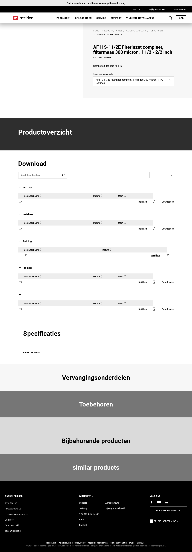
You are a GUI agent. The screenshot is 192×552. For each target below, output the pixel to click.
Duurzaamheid (12, 525)
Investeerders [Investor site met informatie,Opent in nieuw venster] (11, 508)
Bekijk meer (32, 352)
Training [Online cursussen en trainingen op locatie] (83, 508)
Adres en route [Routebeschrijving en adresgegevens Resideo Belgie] (112, 502)
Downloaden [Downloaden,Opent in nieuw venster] (168, 201)
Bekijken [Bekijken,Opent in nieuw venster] (142, 201)
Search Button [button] (170, 18)
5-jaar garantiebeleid (115, 508)
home (96, 30)
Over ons (138, 9)
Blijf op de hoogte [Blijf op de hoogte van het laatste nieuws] (168, 510)
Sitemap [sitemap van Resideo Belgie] (140, 543)
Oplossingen (83, 17)
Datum (98, 195)
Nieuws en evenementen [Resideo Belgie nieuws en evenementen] (16, 514)
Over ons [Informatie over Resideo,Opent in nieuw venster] (9, 502)
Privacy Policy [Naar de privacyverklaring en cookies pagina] (79, 543)
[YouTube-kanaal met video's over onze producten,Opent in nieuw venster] (159, 502)
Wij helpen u (90, 496)
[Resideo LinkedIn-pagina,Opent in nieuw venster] (166, 502)
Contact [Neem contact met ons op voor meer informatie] (83, 524)
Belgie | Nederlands (167, 521)
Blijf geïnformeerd (157, 9)
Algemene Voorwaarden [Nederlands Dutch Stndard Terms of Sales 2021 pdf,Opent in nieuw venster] (98, 543)
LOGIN (182, 18)
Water (119, 30)
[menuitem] (63, 18)
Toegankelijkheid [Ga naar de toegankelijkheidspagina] (13, 530)
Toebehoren (156, 30)
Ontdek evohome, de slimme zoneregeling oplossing (96, 3)
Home (23, 18)
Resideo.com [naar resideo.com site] (51, 543)
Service (101, 17)
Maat (122, 195)
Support (116, 17)
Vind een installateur (140, 17)
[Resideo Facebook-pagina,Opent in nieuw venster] (152, 502)
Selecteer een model (103, 74)
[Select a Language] (161, 175)
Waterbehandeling (136, 30)
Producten (64, 17)
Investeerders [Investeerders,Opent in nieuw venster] (180, 9)
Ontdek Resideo (18, 496)
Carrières (9, 519)
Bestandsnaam (33, 195)
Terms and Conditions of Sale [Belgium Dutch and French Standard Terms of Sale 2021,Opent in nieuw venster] (122, 543)
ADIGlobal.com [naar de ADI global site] (65, 543)
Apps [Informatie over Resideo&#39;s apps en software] (81, 519)
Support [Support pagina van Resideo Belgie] (83, 502)
